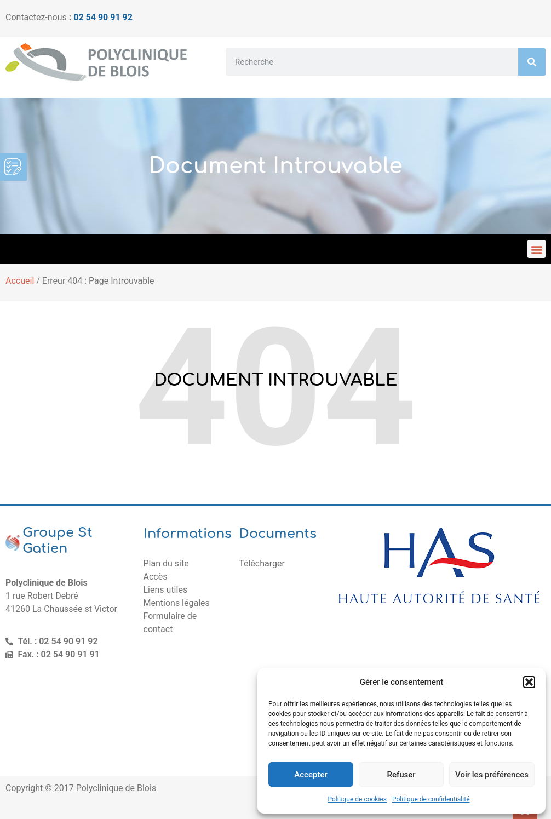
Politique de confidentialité (431, 799)
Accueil (19, 281)
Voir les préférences (492, 775)
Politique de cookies (357, 799)
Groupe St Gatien (57, 540)
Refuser (401, 775)
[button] (529, 682)
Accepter (310, 775)
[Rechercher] (532, 62)
